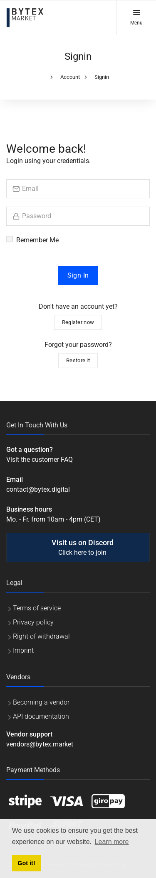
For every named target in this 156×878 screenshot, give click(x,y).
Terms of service (37, 608)
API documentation (41, 716)
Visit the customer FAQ (39, 459)
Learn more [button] (112, 841)
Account (70, 77)
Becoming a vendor (41, 702)
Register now (78, 322)
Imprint (23, 650)
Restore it (78, 360)
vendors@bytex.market (39, 744)
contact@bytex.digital (38, 489)
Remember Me (37, 240)
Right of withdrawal (41, 636)
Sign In (78, 275)
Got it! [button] (26, 863)
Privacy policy (33, 622)
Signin (101, 77)
